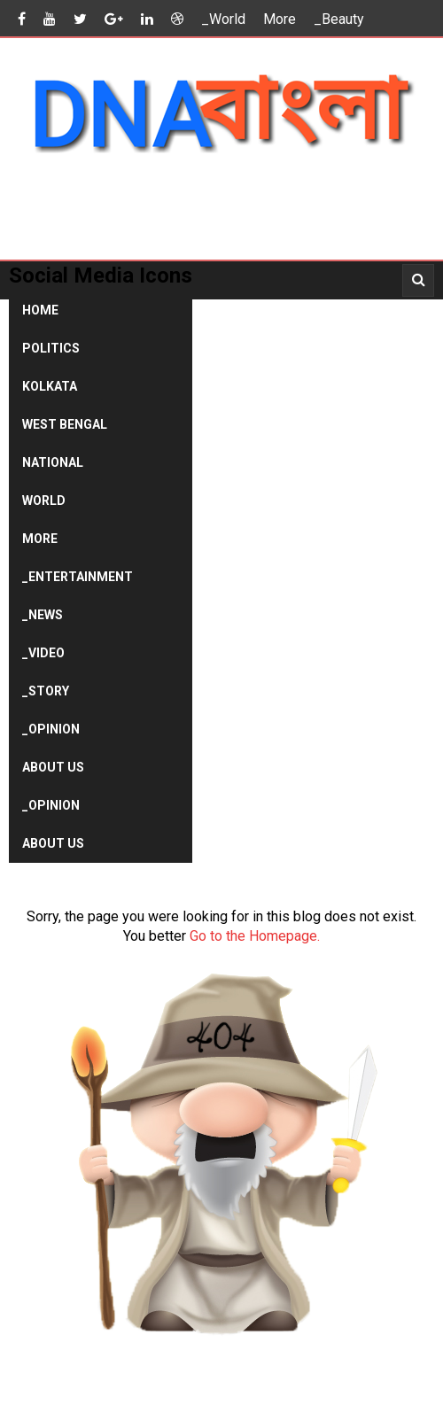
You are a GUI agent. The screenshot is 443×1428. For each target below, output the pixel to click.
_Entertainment (77, 577)
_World (223, 19)
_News (42, 615)
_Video (43, 653)
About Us (53, 767)
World (44, 500)
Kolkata (49, 386)
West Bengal (64, 424)
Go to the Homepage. (255, 935)
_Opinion (51, 729)
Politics (51, 348)
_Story (45, 691)
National (52, 462)
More (279, 19)
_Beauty (339, 19)
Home (40, 310)
